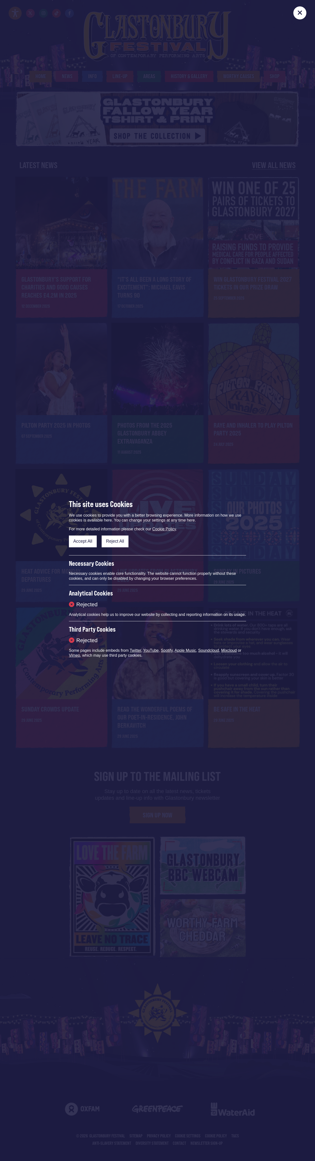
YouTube (151, 650)
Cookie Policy (164, 529)
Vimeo (74, 655)
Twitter (135, 650)
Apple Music (185, 650)
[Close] (299, 12)
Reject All (115, 541)
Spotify (167, 650)
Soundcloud (208, 650)
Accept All (82, 541)
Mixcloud (229, 650)
